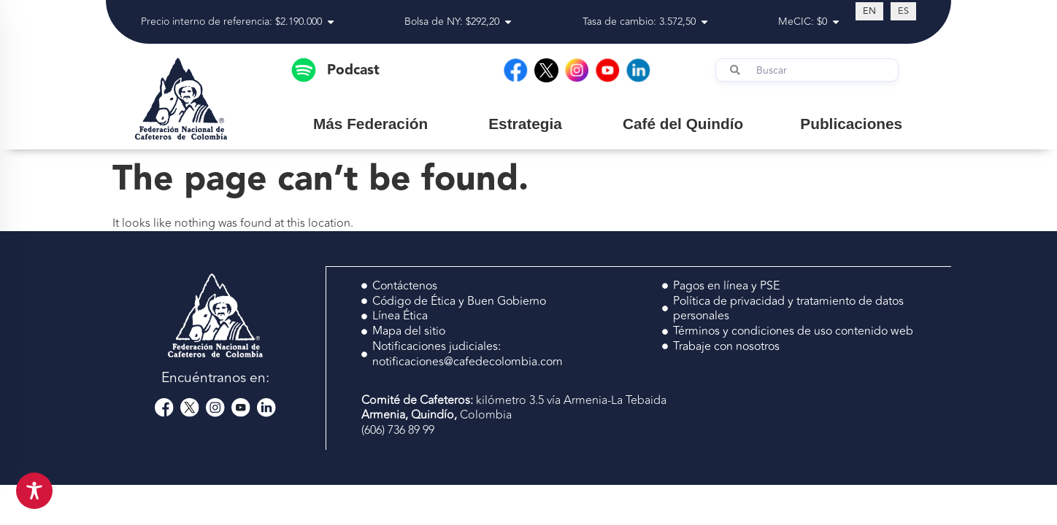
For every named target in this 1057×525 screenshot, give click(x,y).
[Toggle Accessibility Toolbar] (34, 490)
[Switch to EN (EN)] (869, 11)
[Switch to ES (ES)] (903, 11)
